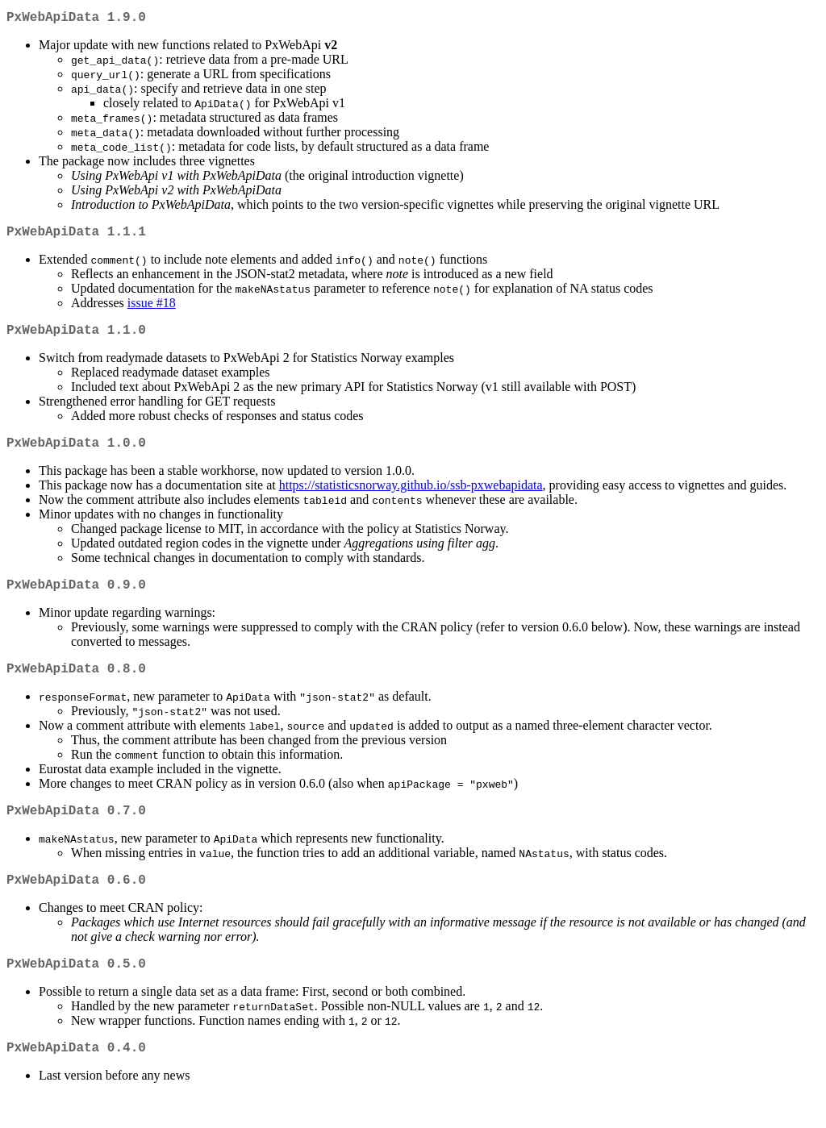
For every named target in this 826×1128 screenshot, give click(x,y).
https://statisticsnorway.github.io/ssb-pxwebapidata (411, 498)
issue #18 (151, 309)
